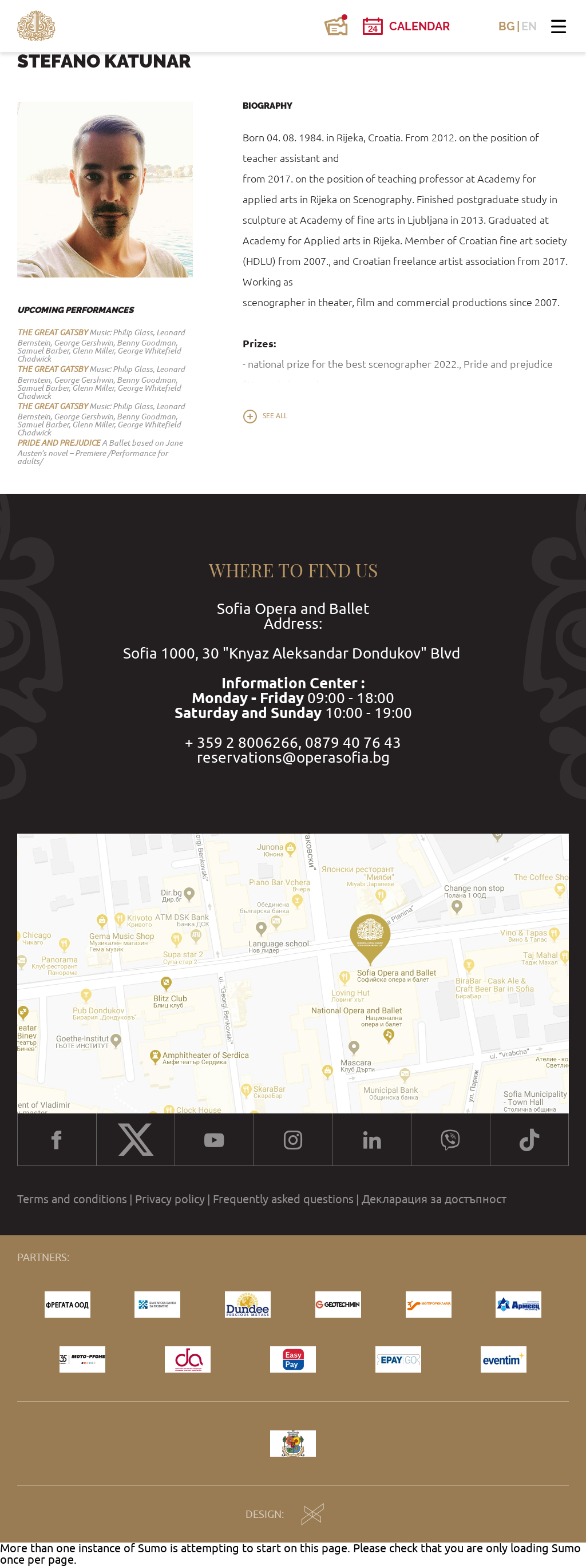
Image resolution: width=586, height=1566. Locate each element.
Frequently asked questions (283, 1199)
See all (275, 416)
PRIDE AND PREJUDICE (58, 442)
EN (529, 26)
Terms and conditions (72, 1199)
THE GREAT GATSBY (52, 332)
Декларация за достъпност (434, 1199)
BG (506, 26)
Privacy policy (170, 1199)
